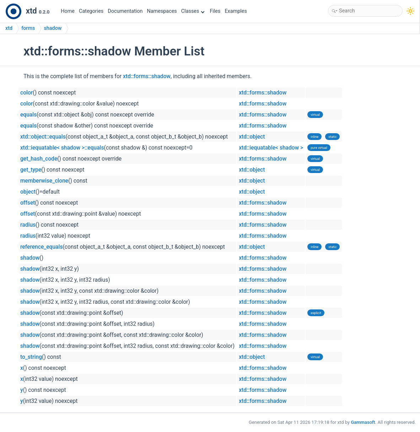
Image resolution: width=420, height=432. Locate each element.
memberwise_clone (44, 181)
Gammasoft (363, 422)
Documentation (125, 11)
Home (68, 11)
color (26, 93)
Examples (236, 11)
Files (215, 11)
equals (28, 115)
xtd (8, 28)
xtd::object (252, 137)
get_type (30, 170)
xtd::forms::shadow (147, 76)
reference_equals (41, 247)
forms (28, 28)
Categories (91, 11)
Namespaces (162, 11)
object (28, 192)
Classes (193, 11)
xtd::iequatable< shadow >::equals (62, 148)
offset (27, 203)
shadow (52, 28)
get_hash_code (38, 159)
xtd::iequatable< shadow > (271, 148)
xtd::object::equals (43, 137)
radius (28, 225)
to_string (31, 357)
